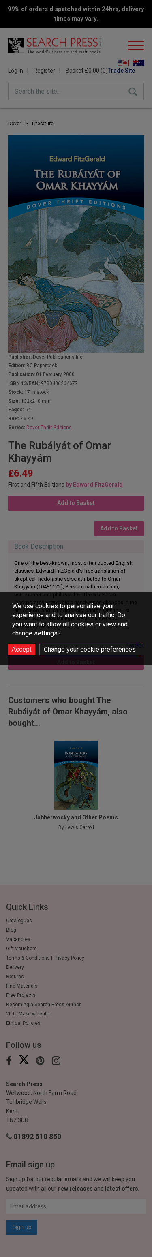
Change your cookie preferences (90, 649)
